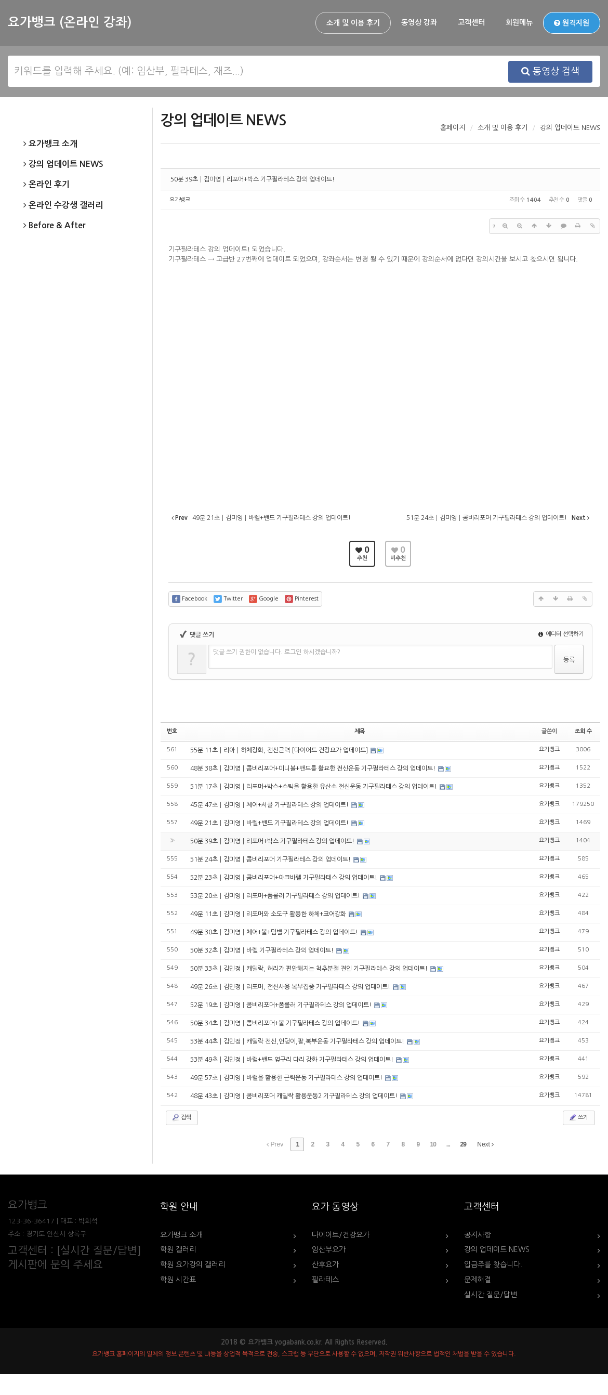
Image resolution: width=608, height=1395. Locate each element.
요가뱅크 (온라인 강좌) (69, 22)
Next (485, 1144)
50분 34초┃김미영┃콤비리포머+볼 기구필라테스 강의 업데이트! (276, 1023)
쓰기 (578, 1117)
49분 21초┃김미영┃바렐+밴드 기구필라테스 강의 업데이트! (270, 823)
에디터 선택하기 (561, 634)
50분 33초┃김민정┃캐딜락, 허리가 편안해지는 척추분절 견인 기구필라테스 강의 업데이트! (309, 969)
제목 (359, 731)
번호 (172, 731)
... (448, 1144)
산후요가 (325, 1264)
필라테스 (325, 1279)
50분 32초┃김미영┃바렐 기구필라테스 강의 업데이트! (262, 950)
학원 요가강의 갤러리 (192, 1264)
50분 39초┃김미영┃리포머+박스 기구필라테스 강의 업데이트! (252, 179)
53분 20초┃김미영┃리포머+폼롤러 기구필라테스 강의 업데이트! (276, 896)
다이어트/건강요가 (340, 1234)
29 (463, 1144)
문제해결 (477, 1279)
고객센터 (471, 22)
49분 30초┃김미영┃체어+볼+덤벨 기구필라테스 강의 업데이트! (275, 932)
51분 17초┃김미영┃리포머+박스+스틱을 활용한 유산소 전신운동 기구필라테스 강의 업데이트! (314, 787)
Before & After (54, 225)
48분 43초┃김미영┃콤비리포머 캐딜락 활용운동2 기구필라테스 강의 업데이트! (294, 1096)
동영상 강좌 (419, 22)
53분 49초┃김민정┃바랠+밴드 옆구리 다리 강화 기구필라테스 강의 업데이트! (292, 1060)
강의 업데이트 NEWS (63, 164)
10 (433, 1144)
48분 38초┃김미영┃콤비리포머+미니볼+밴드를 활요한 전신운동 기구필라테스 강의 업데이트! (313, 768)
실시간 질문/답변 (490, 1294)
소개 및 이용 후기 (353, 23)
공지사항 (477, 1234)
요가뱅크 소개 (50, 144)
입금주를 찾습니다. (493, 1264)
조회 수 (583, 731)
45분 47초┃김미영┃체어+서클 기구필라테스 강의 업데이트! (270, 805)
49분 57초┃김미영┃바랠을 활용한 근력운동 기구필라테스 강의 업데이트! (287, 1078)
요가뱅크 (179, 200)
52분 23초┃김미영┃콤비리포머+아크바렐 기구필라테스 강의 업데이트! (284, 878)
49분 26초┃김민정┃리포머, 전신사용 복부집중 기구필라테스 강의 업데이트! (291, 987)
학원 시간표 (178, 1279)
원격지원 (571, 23)
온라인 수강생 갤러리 (63, 205)
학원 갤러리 (178, 1249)
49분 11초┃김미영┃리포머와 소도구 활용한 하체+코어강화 (269, 914)
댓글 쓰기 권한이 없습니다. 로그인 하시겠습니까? (276, 652)
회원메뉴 (519, 22)
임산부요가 (329, 1249)
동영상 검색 (550, 71)
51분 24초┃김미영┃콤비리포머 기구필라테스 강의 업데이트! (271, 859)
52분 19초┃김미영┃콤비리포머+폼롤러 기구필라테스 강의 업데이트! (281, 1005)
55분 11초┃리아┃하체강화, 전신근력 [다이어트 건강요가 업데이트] (279, 750)
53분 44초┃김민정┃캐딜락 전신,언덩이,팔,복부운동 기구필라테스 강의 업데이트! (298, 1041)
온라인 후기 (46, 184)
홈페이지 (452, 127)
